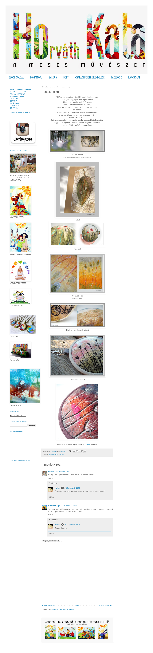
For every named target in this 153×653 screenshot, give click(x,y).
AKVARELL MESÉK (17, 96)
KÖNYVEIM (14, 108)
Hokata (57, 488)
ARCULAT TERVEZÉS (18, 92)
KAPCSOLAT (134, 77)
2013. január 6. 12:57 (69, 506)
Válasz (50, 478)
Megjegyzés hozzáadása (51, 541)
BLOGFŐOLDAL (16, 77)
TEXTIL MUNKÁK (16, 106)
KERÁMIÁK (14, 101)
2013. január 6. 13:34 (72, 525)
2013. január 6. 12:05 (62, 471)
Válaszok (54, 483)
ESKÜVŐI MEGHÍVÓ (17, 94)
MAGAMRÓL (36, 77)
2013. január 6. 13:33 (72, 488)
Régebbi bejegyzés (105, 605)
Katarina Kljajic (54, 506)
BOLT (66, 77)
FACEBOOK (116, 77)
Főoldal (76, 605)
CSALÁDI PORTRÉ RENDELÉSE (89, 77)
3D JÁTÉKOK (15, 103)
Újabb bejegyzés (48, 605)
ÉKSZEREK (14, 99)
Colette (87, 444)
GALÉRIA (53, 77)
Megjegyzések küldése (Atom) (62, 609)
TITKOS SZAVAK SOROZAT (20, 113)
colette (55, 454)
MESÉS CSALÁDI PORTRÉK (20, 89)
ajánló (51, 454)
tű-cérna (61, 454)
